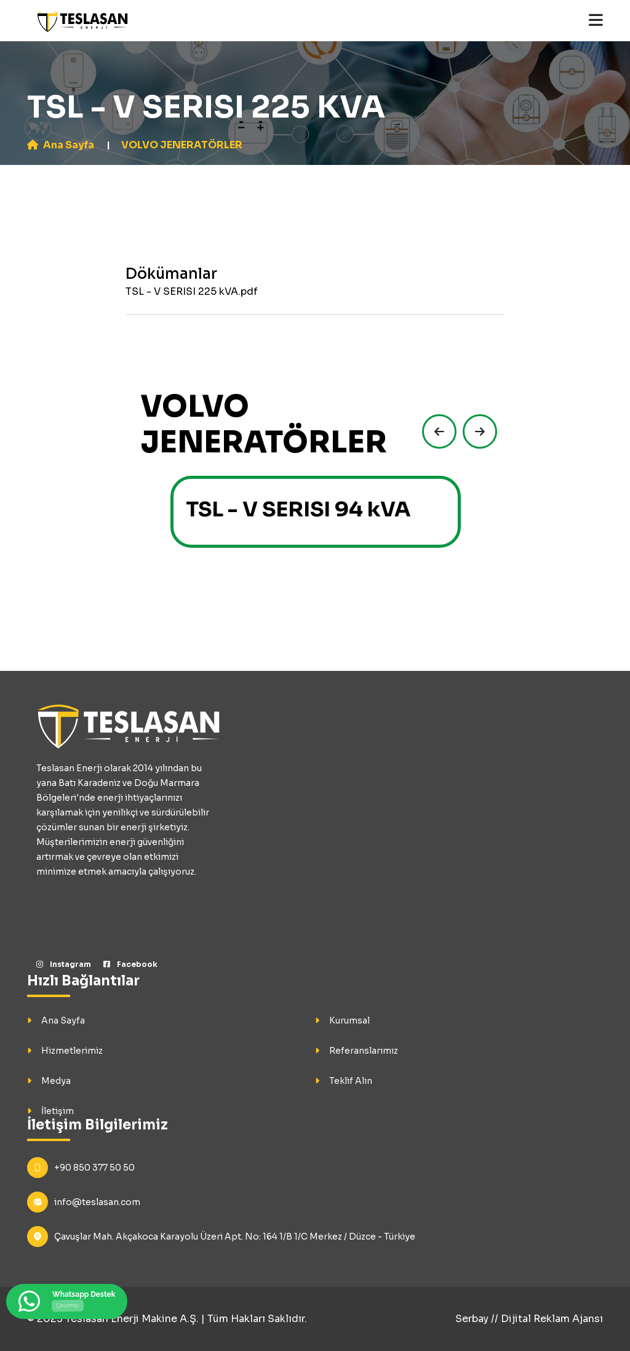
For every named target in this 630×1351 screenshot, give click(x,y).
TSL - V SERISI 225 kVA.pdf (192, 291)
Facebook (130, 964)
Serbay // (478, 1318)
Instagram (63, 964)
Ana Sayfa (60, 144)
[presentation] (436, 431)
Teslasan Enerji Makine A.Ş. (132, 1318)
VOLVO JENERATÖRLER (181, 144)
